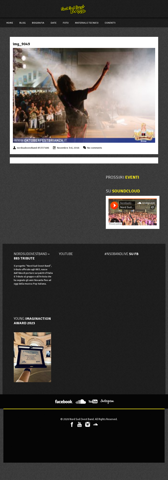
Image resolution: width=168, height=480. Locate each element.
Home (9, 22)
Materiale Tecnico (86, 22)
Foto (66, 22)
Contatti (110, 22)
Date (53, 22)
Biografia (38, 22)
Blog (22, 22)
